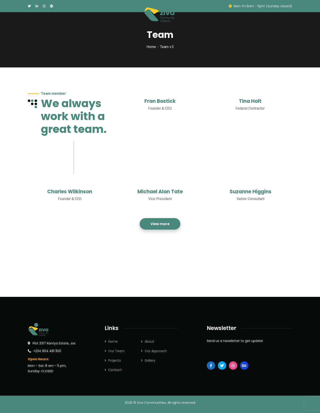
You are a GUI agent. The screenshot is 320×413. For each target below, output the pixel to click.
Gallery (150, 360)
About (149, 341)
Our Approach (156, 351)
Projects (114, 360)
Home (151, 47)
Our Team (116, 351)
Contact (115, 370)
